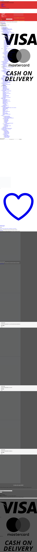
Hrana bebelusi (5, 100)
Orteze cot (5, 124)
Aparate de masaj (5, 83)
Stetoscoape (4, 94)
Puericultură (4, 103)
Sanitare (5, 49)
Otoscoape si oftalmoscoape (6, 63)
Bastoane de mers (5, 65)
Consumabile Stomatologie (6, 57)
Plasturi (5, 47)
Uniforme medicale (3, 129)
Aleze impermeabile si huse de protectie (8, 80)
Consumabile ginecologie (6, 52)
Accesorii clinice (6, 34)
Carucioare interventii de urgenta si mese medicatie (9, 107)
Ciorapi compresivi (3, 28)
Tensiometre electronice (6, 95)
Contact (2, 16)
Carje (3, 67)
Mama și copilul (3, 98)
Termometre (4, 96)
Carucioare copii (5, 99)
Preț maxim (11, 139)
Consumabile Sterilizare (7, 41)
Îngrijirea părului (5, 88)
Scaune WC (5, 73)
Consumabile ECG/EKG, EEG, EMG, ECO (8, 32)
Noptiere (4, 110)
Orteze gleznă (6, 121)
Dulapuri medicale (5, 108)
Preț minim (1, 139)
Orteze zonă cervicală (7, 116)
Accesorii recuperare (8, 35)
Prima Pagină (3, 13)
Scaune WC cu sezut (8, 74)
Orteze (2, 115)
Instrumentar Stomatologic (7, 58)
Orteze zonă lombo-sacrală (7, 117)
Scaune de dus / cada (7, 72)
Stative (4, 114)
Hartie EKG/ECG (6, 33)
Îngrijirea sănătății (3, 90)
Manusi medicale (6, 46)
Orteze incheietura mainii (7, 125)
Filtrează (20, 139)
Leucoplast (5, 45)
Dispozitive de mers (4, 64)
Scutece (5, 104)
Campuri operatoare (7, 37)
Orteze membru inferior (6, 118)
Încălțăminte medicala (4, 78)
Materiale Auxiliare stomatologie (8, 59)
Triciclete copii (5, 105)
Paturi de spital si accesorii (6, 111)
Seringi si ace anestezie (7, 60)
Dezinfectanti (6, 42)
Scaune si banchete (5, 113)
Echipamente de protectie (7, 43)
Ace (4, 36)
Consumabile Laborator (6, 53)
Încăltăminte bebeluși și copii (6, 101)
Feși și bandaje (6, 44)
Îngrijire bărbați (5, 86)
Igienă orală (4, 85)
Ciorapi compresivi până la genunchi (7, 29)
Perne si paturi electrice (6, 89)
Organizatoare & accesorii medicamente (8, 76)
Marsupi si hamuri (5, 102)
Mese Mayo (4, 109)
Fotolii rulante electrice (7, 69)
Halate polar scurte (6, 132)
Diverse (4, 75)
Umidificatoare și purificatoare (7, 97)
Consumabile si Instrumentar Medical (6, 31)
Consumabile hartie (6, 40)
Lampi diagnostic (5, 62)
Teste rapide (6, 51)
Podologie (5, 122)
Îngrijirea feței (4, 87)
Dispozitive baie (5, 71)
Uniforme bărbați (5, 130)
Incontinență (3, 79)
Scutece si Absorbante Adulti (6, 82)
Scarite (4, 112)
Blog (2, 5)
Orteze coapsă (6, 119)
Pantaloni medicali (6, 133)
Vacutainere (5, 55)
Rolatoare (4, 70)
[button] (1, 86)
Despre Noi (2, 4)
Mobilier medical (3, 106)
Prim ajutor (5, 48)
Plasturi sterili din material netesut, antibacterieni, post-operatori (8, 228)
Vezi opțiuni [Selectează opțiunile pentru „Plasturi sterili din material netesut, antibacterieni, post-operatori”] (1, 230)
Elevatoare (4, 68)
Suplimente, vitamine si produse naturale (6, 128)
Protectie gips (4, 127)
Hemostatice (7, 38)
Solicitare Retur (3, 6)
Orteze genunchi (6, 120)
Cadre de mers (5, 66)
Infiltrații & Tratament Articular (6, 93)
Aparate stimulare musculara (6, 84)
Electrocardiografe (5, 27)
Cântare (4, 91)
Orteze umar (6, 126)
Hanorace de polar (6, 136)
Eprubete (5, 54)
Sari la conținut (2, 0)
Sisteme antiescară (5, 77)
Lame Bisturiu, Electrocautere (9, 39)
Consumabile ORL (5, 56)
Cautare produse (3, 19)
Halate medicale (6, 131)
